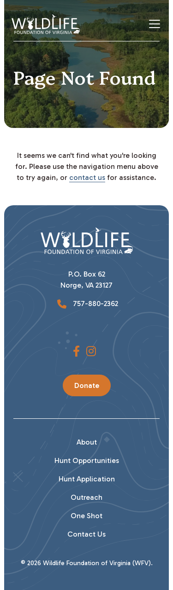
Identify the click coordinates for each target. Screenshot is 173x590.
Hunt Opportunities (86, 460)
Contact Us (86, 534)
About (87, 442)
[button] (76, 351)
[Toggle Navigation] (158, 24)
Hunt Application (87, 478)
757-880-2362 (94, 303)
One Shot (86, 515)
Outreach (86, 497)
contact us (87, 177)
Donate (86, 385)
